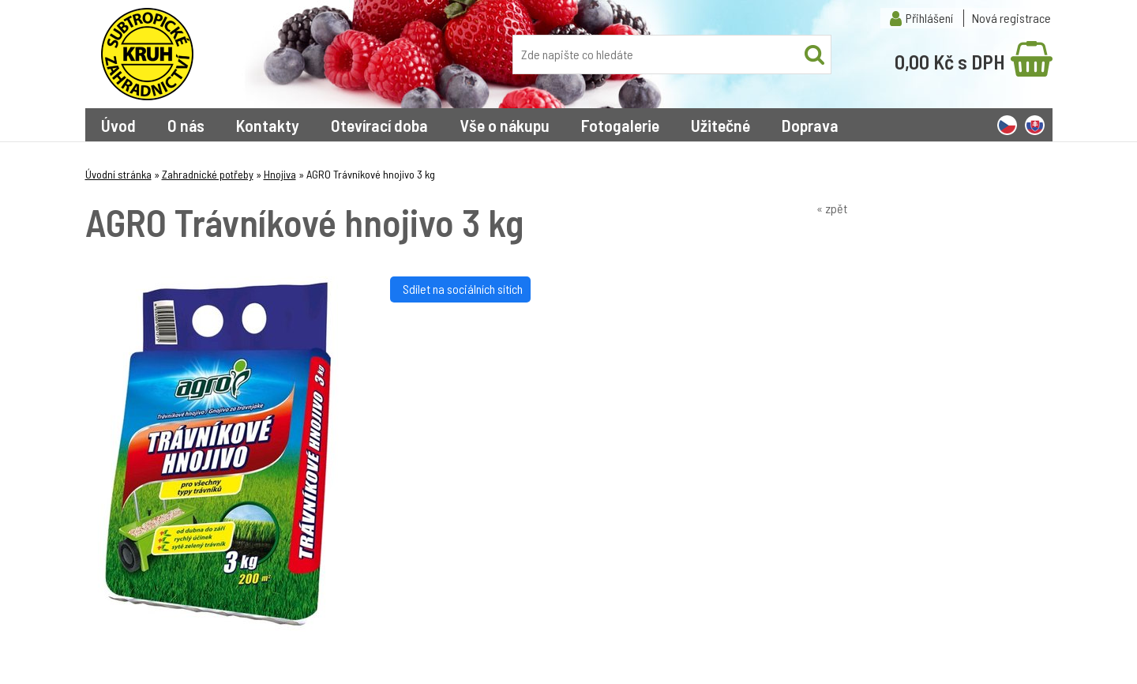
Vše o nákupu (505, 125)
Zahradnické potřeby (207, 174)
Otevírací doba (379, 125)
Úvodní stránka (118, 174)
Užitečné (720, 125)
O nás (186, 125)
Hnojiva (280, 174)
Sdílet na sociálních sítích (460, 288)
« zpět (831, 208)
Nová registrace (1011, 17)
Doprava (810, 125)
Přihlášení (929, 17)
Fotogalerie (620, 125)
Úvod (118, 125)
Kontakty (267, 125)
